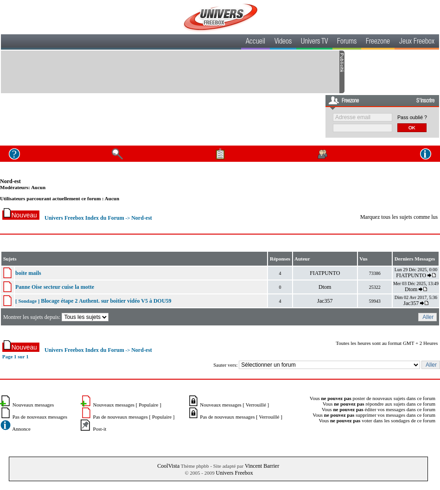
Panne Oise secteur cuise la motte (54, 287)
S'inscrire (425, 101)
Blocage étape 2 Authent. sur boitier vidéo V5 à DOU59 (106, 301)
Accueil (255, 42)
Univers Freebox (234, 473)
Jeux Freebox (416, 42)
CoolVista (168, 466)
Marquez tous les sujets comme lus (399, 217)
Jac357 (324, 301)
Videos (283, 42)
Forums (347, 42)
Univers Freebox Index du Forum (84, 218)
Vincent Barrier (262, 466)
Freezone (378, 42)
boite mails (28, 273)
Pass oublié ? (412, 117)
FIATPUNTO (325, 273)
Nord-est (10, 181)
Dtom (325, 287)
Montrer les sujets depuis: (56, 317)
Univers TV (314, 42)
